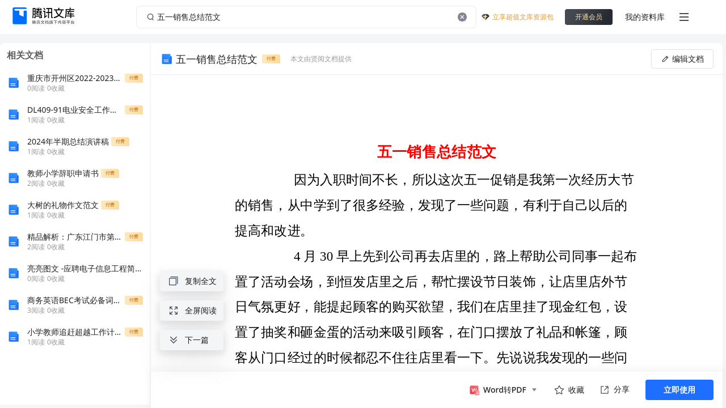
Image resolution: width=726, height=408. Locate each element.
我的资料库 (645, 16)
